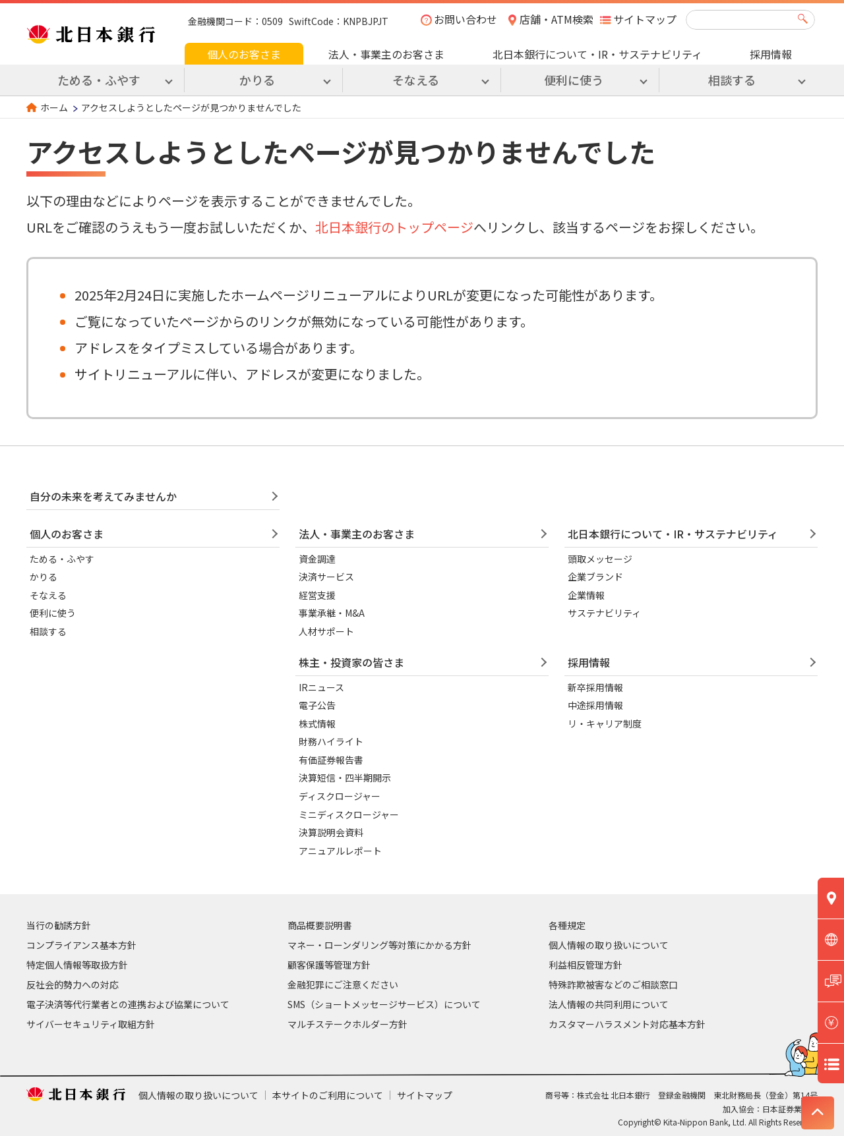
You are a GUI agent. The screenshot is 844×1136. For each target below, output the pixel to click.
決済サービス (326, 576)
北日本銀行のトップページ (394, 227)
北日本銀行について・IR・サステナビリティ (597, 54)
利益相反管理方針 (585, 964)
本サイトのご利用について (327, 1095)
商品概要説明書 (319, 925)
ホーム (54, 107)
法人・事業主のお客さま (386, 54)
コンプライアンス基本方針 (81, 944)
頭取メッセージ (600, 558)
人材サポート (326, 631)
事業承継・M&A (332, 612)
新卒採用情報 (595, 687)
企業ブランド (595, 576)
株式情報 (317, 723)
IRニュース (321, 687)
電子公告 (317, 705)
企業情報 (586, 595)
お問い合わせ (465, 19)
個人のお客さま (244, 54)
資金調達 (317, 558)
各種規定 (567, 925)
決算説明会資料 (331, 832)
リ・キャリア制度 (605, 723)
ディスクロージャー (339, 796)
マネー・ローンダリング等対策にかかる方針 (379, 944)
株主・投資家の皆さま (351, 662)
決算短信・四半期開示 (345, 777)
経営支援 (317, 595)
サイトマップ (645, 19)
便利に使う (53, 612)
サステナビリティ (604, 612)
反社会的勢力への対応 (72, 984)
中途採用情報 (595, 705)
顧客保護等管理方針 (329, 964)
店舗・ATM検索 (556, 19)
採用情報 (771, 54)
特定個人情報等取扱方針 (77, 964)
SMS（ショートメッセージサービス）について (384, 1004)
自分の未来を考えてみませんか (103, 496)
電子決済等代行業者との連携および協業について (127, 1004)
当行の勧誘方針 (58, 925)
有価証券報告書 (331, 759)
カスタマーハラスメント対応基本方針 (627, 1024)
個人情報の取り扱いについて (609, 944)
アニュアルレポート (340, 850)
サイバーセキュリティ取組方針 (90, 1024)
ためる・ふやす (62, 558)
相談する (48, 631)
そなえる (48, 595)
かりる (43, 576)
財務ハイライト (331, 741)
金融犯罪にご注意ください (342, 984)
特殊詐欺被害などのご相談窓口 (613, 984)
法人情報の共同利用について (609, 1004)
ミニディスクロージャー (349, 814)
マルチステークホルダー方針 (347, 1024)
